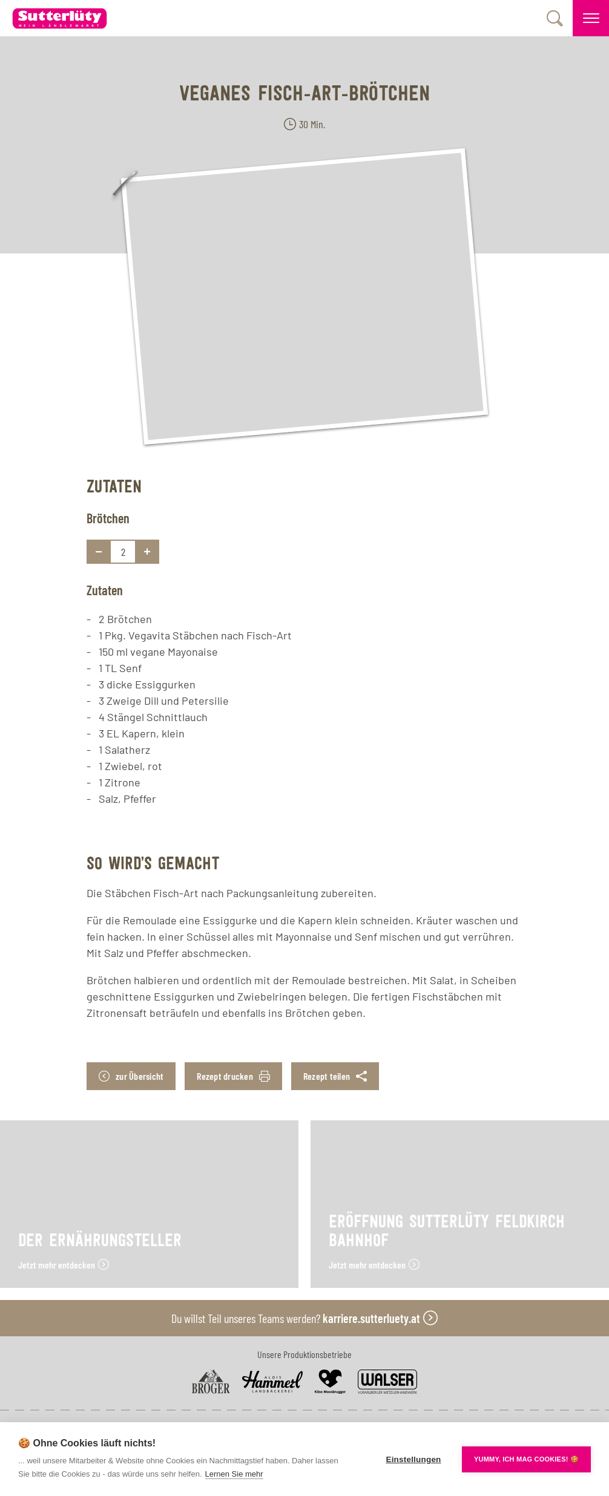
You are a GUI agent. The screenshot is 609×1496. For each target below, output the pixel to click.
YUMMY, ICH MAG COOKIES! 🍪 (526, 1459)
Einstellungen (413, 1459)
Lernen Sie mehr (234, 1473)
